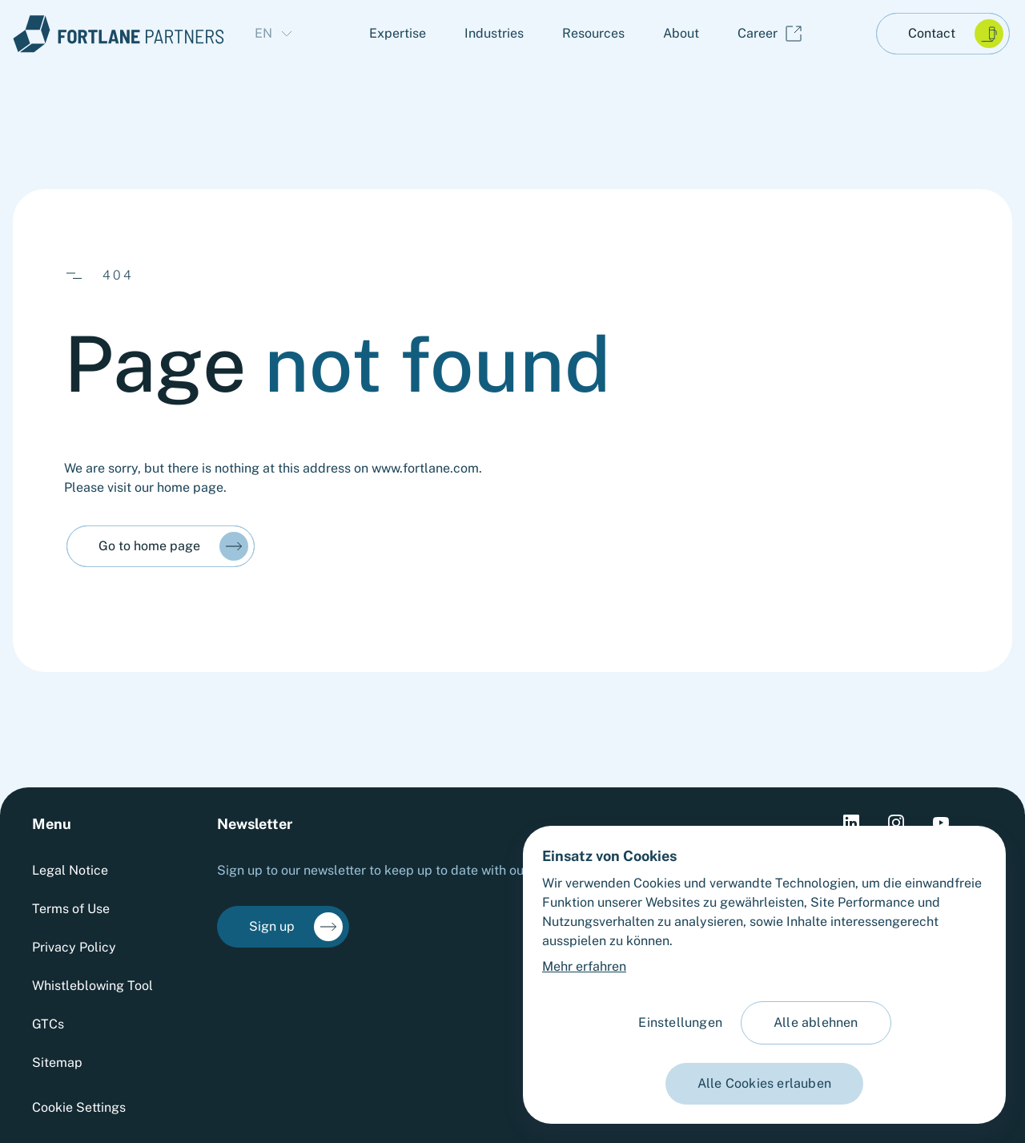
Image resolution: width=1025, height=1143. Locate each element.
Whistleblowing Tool (92, 985)
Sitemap (57, 1062)
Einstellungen (680, 1022)
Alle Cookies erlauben (764, 1083)
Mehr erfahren (584, 966)
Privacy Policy (74, 947)
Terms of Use (71, 908)
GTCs (48, 1024)
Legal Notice (70, 870)
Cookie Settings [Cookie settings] (79, 1107)
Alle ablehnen (816, 1022)
